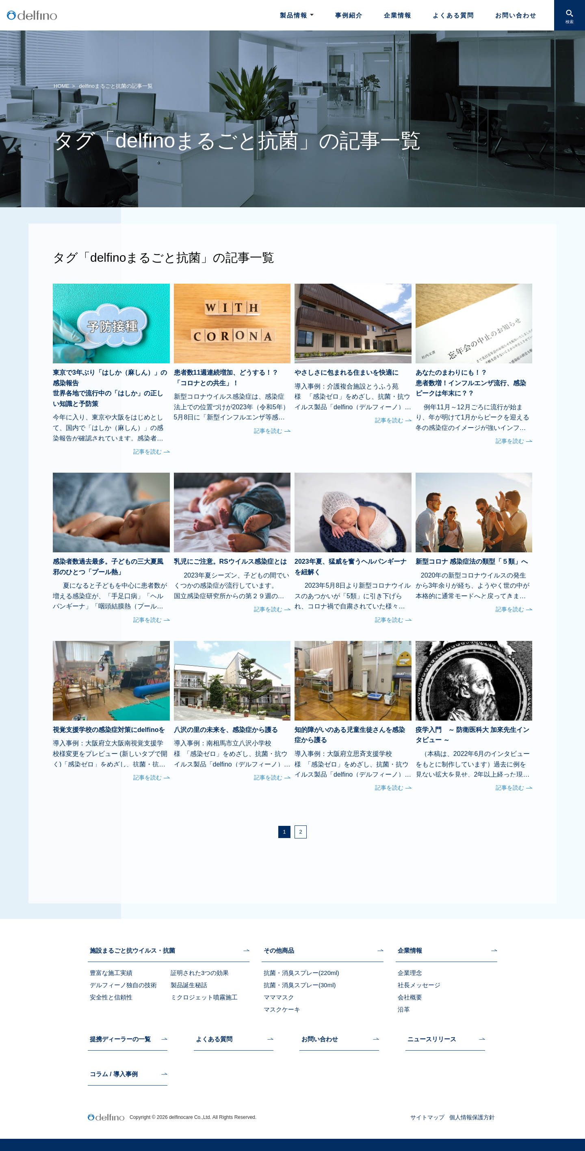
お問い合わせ (516, 15)
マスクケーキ (282, 1009)
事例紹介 (349, 15)
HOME (61, 86)
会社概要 (410, 997)
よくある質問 (453, 15)
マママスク (279, 997)
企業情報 (398, 15)
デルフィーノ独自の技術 (123, 985)
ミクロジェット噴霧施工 (204, 997)
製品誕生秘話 (189, 985)
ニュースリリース (431, 1039)
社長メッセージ (419, 985)
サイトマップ (427, 1117)
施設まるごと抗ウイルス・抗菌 (132, 950)
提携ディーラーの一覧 (120, 1039)
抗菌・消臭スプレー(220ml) (301, 972)
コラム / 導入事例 (114, 1074)
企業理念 (410, 972)
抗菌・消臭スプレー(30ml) (300, 985)
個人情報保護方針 (472, 1117)
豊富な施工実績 (111, 972)
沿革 (404, 1009)
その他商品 (279, 950)
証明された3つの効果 (200, 972)
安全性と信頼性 (111, 997)
